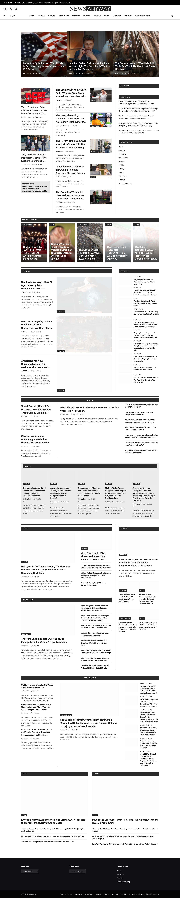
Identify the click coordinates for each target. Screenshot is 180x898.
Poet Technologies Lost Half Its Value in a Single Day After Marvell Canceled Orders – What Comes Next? (138, 562)
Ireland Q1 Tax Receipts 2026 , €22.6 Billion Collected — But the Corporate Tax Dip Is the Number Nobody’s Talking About (148, 759)
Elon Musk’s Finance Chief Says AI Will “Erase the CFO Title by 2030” (141, 406)
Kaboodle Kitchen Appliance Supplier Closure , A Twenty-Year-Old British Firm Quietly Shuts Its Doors (53, 821)
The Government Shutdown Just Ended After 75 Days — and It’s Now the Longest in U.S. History (89, 492)
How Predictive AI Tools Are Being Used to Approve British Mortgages (146, 313)
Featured (94, 202)
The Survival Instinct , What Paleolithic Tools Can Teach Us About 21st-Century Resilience (136, 66)
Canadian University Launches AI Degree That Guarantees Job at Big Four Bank (149, 744)
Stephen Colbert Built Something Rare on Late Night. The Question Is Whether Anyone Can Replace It (89, 66)
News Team (27, 73)
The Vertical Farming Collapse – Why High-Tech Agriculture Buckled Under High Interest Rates (70, 119)
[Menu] (175, 15)
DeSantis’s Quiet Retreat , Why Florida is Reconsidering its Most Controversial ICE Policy (44, 3)
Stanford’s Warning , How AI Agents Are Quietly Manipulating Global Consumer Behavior (36, 285)
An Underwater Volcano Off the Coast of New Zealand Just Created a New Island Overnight (148, 731)
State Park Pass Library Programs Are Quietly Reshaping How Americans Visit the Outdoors (124, 844)
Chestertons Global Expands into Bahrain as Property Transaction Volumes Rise (145, 359)
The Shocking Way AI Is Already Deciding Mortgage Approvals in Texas (145, 303)
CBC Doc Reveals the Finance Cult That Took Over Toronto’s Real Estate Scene (146, 380)
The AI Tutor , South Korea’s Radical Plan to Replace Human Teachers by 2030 (95, 659)
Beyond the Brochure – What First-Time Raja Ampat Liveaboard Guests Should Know (125, 821)
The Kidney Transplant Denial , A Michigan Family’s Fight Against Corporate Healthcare (146, 253)
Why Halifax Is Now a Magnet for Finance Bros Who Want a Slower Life (141, 451)
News (32, 16)
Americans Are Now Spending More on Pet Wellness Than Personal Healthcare (34, 364)
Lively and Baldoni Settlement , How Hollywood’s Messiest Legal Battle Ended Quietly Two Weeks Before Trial (53, 830)
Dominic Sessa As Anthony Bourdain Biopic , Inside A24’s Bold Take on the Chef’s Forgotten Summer (128, 627)
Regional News (29, 59)
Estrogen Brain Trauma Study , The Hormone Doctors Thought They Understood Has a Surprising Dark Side (45, 569)
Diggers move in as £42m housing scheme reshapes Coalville (146, 368)
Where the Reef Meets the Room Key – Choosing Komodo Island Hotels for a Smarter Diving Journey (125, 830)
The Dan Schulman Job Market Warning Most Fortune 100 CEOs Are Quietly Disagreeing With (148, 689)
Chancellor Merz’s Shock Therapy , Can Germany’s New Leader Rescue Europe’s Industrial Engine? (60, 493)
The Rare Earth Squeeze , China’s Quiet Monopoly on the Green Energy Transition (44, 640)
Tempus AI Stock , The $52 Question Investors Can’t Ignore (94, 584)
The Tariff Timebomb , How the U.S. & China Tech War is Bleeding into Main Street (94, 643)
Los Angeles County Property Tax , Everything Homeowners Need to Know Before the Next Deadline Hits (146, 347)
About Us (117, 16)
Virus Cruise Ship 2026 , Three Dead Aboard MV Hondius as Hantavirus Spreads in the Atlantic (93, 556)
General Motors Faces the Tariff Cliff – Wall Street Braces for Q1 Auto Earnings (127, 598)
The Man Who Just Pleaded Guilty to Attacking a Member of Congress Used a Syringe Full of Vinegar (61, 251)
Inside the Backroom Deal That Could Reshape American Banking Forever (70, 169)
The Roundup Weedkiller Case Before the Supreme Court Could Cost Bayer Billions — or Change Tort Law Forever (70, 195)
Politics (86, 16)
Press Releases (27, 102)
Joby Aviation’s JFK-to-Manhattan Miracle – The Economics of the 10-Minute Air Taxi (33, 158)
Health (107, 16)
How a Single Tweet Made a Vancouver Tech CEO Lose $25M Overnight (140, 429)
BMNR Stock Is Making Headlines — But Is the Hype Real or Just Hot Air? (141, 444)
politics (27, 466)
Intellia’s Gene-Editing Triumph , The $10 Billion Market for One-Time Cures (47, 842)
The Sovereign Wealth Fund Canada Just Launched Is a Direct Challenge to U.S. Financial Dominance (34, 492)
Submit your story (142, 16)
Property (76, 16)
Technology (64, 16)
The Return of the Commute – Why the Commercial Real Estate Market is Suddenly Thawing (71, 144)
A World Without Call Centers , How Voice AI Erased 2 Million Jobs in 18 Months (95, 667)
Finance (41, 16)
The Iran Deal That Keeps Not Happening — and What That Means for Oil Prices (117, 253)
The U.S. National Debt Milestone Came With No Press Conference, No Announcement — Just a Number (34, 110)
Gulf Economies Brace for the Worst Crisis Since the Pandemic (37, 686)
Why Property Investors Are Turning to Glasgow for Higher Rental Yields (144, 282)
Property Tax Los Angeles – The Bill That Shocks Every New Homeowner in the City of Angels (145, 335)
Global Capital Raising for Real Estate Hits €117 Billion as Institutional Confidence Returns (145, 292)
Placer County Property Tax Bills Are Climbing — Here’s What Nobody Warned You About (141, 436)
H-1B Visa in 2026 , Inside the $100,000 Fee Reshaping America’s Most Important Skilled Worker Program (123, 838)
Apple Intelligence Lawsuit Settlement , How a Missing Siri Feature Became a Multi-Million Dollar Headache (94, 608)
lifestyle (26, 271)
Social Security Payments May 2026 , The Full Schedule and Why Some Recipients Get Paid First (149, 702)
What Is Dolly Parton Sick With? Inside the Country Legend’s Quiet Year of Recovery (148, 626)
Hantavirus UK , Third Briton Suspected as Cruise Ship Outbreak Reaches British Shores (52, 836)
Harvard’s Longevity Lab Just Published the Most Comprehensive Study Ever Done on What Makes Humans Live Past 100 (37, 325)
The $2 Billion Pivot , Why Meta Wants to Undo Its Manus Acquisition (95, 634)
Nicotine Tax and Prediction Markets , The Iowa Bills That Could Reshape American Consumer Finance (147, 599)
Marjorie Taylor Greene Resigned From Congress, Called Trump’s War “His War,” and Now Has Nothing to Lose (116, 493)
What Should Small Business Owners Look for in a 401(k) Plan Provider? (89, 409)
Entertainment (27, 224)
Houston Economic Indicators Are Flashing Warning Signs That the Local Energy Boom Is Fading (36, 707)
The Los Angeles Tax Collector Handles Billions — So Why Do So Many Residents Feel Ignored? (146, 324)
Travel (96, 774)
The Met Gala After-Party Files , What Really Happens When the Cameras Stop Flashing (33, 253)
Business (51, 16)
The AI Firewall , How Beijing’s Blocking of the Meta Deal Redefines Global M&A (96, 627)
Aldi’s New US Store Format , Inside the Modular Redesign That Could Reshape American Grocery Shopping (36, 732)
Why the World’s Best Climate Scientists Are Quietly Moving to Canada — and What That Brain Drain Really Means (149, 717)
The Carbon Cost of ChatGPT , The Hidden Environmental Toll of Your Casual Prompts (96, 652)
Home (119, 870)
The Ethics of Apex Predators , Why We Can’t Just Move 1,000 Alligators (89, 254)
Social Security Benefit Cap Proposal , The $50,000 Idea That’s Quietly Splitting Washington (36, 409)
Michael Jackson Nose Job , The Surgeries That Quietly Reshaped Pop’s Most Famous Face (96, 575)
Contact (128, 16)
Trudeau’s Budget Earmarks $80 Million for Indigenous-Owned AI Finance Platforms (140, 421)
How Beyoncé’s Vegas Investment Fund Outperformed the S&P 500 (139, 413)
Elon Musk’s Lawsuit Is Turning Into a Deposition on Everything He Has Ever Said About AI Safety (35, 188)
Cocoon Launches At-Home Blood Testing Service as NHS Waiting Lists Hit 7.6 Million (96, 567)
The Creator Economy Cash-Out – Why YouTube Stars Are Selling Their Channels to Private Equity (71, 93)
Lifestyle (97, 16)
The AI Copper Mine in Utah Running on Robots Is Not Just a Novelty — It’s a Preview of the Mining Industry (95, 618)
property (124, 271)
